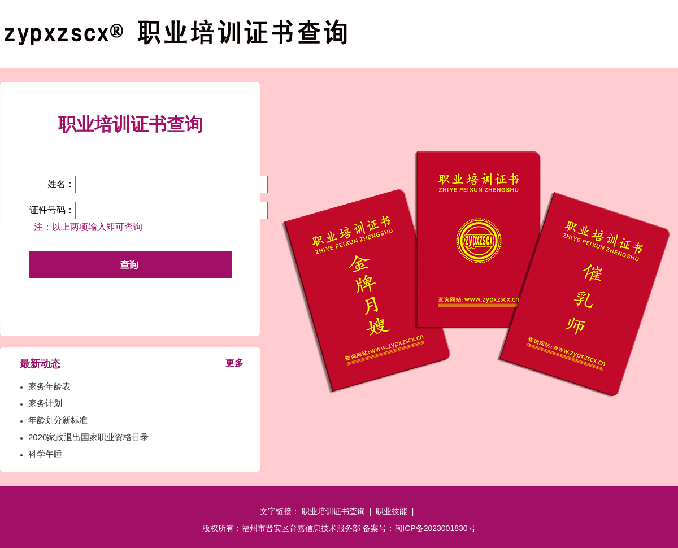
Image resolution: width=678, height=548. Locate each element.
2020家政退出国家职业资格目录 (88, 437)
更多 (234, 363)
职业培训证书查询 (333, 511)
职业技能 (391, 511)
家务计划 (45, 403)
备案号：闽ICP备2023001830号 (419, 528)
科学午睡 (45, 454)
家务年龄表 (49, 386)
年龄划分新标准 (58, 420)
